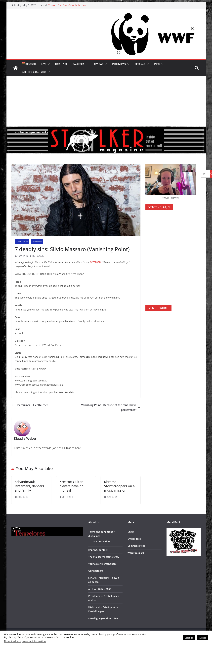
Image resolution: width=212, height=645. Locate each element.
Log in (130, 531)
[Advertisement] (106, 101)
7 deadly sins (22, 241)
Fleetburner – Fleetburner (29, 405)
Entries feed (134, 538)
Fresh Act (61, 64)
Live (43, 64)
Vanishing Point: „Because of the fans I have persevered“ (110, 407)
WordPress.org (135, 552)
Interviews (119, 64)
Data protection (101, 541)
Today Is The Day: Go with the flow (67, 5)
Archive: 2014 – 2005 (34, 71)
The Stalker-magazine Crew (103, 556)
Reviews (98, 64)
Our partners (95, 570)
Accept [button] (202, 637)
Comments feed (136, 545)
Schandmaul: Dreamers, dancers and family (29, 486)
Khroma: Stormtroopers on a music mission (119, 486)
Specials (140, 64)
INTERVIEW (95, 262)
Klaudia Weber (38, 256)
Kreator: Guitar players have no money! (71, 486)
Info (157, 64)
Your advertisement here (102, 563)
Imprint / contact (98, 549)
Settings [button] (189, 637)
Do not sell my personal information (25, 641)
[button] (48, 64)
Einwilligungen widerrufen (103, 618)
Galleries (79, 64)
